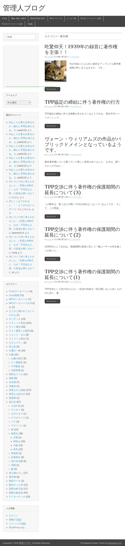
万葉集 (30, 24)
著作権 (12, 477)
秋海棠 (14, 453)
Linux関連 (14, 295)
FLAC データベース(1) (91, 18)
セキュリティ (16, 342)
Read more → (52, 89)
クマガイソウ (18, 417)
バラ (13, 421)
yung (49, 106)
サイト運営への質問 (19, 331)
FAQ (4, 18)
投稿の (15, 519)
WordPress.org (16, 527)
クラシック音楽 (17, 323)
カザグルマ (17, 413)
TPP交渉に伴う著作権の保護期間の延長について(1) (82, 274)
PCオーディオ (56, 18)
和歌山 (16, 441)
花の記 (12, 402)
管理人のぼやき (17, 394)
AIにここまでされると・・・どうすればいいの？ (22, 205)
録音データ (15, 481)
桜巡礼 (14, 433)
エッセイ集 (71, 18)
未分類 (12, 382)
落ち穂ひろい (16, 473)
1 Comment (74, 56)
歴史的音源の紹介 (38, 18)
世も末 (12, 346)
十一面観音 (17, 362)
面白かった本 (16, 485)
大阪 (15, 445)
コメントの (17, 523)
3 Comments (76, 154)
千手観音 (15, 366)
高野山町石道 (16, 489)
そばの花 (15, 406)
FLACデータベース (19, 291)
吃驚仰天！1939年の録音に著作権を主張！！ (81, 49)
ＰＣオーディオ (17, 496)
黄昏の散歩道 (16, 492)
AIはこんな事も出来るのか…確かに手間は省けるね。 (22, 126)
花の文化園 (17, 461)
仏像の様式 (17, 358)
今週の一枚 (15, 350)
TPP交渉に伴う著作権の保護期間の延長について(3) (82, 189)
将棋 (11, 378)
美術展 (12, 398)
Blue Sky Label (18, 18)
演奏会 (12, 386)
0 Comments (76, 197)
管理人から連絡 (17, 390)
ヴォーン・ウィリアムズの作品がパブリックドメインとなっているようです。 (83, 144)
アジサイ (15, 410)
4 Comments (76, 106)
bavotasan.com (114, 543)
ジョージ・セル (17, 335)
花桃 (13, 465)
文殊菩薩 (15, 370)
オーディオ (15, 319)
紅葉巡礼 (15, 457)
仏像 (11, 354)
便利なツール (16, 374)
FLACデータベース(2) (12, 24)
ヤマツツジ (17, 425)
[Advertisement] (30, 66)
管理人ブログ (24, 7)
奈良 (15, 449)
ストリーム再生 (17, 338)
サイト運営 (15, 327)
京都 (15, 437)
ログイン (13, 515)
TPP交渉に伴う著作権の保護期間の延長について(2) (82, 232)
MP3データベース (18, 299)
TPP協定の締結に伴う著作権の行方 (82, 102)
